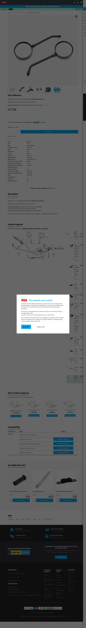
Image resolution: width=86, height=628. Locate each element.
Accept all (26, 326)
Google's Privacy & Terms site (33, 321)
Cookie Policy (51, 315)
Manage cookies (39, 326)
